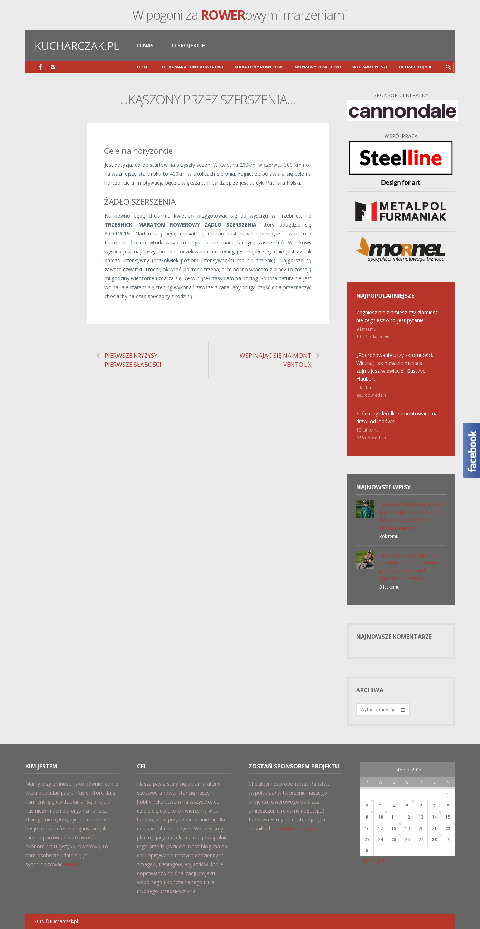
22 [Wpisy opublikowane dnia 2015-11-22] (447, 828)
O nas (145, 45)
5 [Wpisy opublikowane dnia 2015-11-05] (407, 806)
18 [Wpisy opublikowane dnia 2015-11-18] (393, 828)
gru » (382, 860)
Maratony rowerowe (259, 67)
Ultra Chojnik (415, 67)
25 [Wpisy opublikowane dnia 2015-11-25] (393, 839)
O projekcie (188, 45)
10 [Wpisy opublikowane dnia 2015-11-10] (380, 817)
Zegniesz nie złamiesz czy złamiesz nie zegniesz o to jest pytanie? (397, 316)
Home (143, 67)
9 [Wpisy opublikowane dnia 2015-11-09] (367, 817)
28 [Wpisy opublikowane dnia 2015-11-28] (434, 839)
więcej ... (74, 864)
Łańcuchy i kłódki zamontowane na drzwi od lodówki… (397, 417)
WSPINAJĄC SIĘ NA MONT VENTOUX (276, 359)
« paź (366, 860)
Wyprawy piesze (370, 67)
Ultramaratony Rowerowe (192, 67)
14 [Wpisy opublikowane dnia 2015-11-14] (434, 817)
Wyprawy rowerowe (318, 67)
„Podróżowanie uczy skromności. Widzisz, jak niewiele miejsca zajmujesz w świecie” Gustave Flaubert (394, 367)
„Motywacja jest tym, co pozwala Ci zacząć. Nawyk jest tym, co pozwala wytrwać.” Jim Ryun (409, 566)
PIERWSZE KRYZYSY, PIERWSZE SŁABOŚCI (132, 359)
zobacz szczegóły (298, 828)
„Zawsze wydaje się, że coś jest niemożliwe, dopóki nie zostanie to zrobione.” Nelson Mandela (411, 515)
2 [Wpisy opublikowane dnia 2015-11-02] (367, 806)
